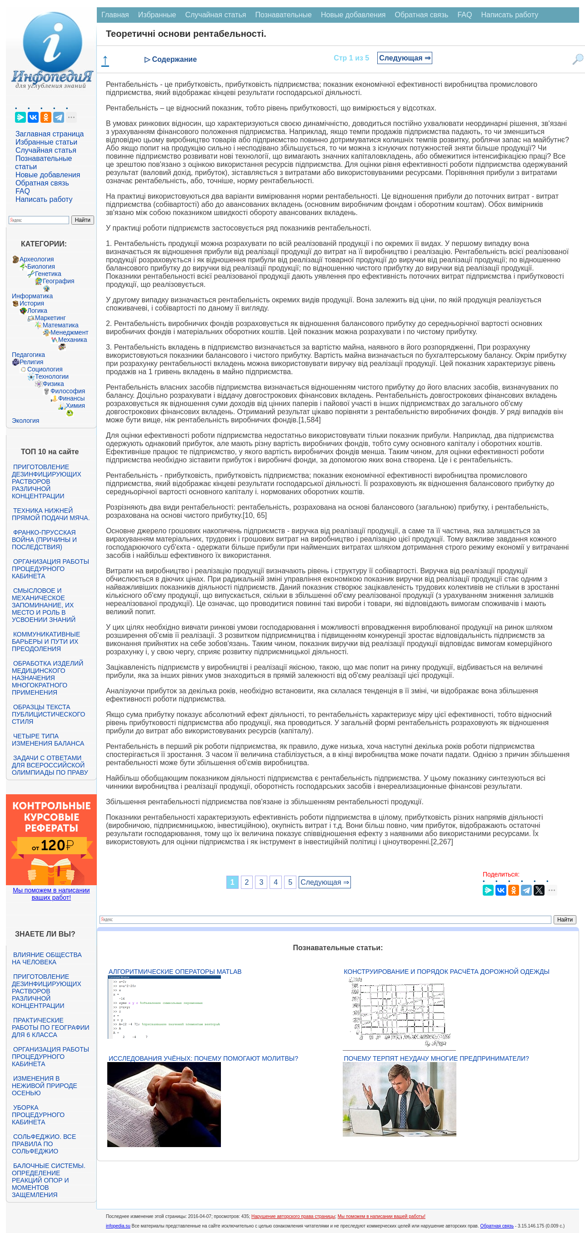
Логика (37, 310)
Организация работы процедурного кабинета (50, 569)
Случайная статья (45, 150)
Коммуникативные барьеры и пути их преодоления (46, 641)
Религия (32, 362)
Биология (41, 266)
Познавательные (283, 15)
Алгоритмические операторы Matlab (175, 971)
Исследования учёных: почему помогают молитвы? (203, 1058)
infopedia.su (118, 1225)
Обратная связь (42, 183)
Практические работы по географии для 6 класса (51, 1027)
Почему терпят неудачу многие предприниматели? (436, 1058)
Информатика (32, 296)
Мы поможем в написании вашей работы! (381, 1216)
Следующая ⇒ (404, 58)
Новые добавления (47, 175)
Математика (61, 325)
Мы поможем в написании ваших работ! (51, 894)
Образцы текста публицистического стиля (48, 714)
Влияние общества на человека (47, 958)
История (32, 303)
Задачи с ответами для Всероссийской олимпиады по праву (50, 765)
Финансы (71, 398)
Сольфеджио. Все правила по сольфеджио (44, 1144)
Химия (75, 405)
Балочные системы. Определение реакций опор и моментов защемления (48, 1180)
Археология (37, 259)
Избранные (157, 15)
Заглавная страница (49, 134)
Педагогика (28, 354)
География (59, 281)
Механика (72, 339)
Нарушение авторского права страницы (293, 1216)
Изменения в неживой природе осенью (44, 1086)
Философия (67, 391)
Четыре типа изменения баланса (48, 739)
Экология (25, 420)
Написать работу (44, 199)
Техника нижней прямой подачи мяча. (51, 514)
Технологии (52, 376)
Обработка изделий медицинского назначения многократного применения (47, 678)
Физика (53, 383)
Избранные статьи (46, 142)
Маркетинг (50, 317)
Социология (45, 369)
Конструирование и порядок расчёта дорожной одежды (447, 971)
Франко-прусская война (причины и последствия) (44, 540)
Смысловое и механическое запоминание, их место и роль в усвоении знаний (43, 605)
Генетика (48, 273)
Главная (115, 15)
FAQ (22, 191)
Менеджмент (69, 332)
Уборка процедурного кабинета (38, 1115)
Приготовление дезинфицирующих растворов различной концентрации (46, 481)
